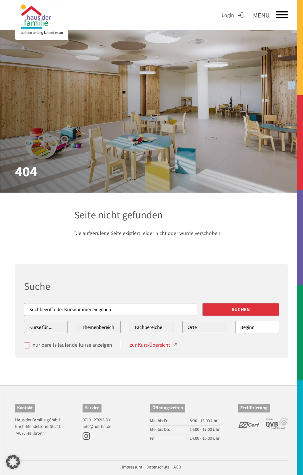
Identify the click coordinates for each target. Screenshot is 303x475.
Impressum (132, 467)
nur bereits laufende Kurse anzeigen (72, 345)
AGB (177, 467)
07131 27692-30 (96, 420)
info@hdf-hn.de (97, 426)
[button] (13, 462)
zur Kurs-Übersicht (150, 345)
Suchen (241, 309)
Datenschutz (157, 467)
